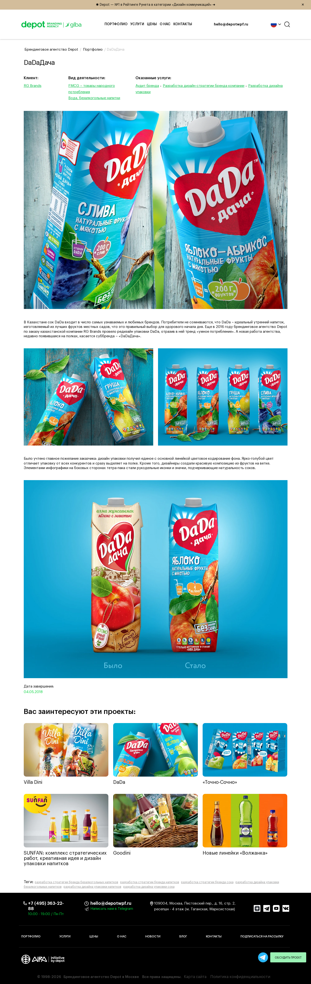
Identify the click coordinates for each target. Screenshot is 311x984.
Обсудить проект (288, 957)
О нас (165, 24)
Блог (183, 936)
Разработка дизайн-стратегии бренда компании (203, 86)
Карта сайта (195, 977)
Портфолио (116, 24)
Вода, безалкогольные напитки (94, 98)
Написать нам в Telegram (111, 909)
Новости (152, 936)
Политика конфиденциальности (240, 977)
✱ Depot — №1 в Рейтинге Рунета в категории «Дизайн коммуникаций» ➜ (202, 5)
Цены (152, 24)
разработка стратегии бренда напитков (149, 882)
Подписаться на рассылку (262, 936)
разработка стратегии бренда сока (207, 882)
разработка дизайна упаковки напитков (92, 886)
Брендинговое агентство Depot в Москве (101, 977)
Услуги (137, 24)
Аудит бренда (147, 86)
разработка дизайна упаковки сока (149, 886)
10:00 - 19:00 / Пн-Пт (46, 914)
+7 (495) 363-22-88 (46, 906)
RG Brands (32, 86)
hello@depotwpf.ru (231, 24)
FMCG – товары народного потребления (91, 89)
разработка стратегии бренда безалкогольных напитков (76, 882)
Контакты (182, 24)
